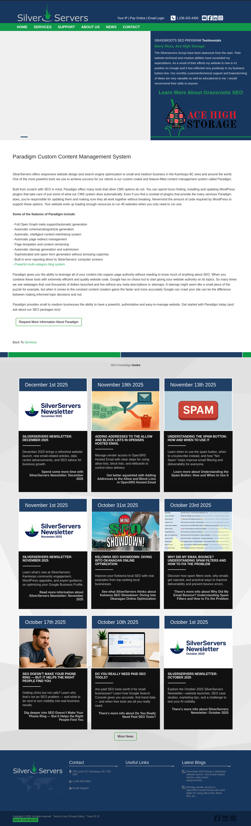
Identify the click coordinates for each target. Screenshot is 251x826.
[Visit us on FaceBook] (209, 18)
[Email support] (204, 18)
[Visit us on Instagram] (220, 18)
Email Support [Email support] (81, 788)
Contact (131, 27)
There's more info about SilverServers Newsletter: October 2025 (200, 710)
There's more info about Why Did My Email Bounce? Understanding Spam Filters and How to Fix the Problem (201, 595)
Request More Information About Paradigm (48, 322)
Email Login (156, 18)
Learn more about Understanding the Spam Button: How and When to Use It (200, 473)
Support (66, 27)
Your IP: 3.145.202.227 (25, 820)
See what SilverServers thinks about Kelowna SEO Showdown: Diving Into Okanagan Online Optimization (128, 595)
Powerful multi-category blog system (40, 264)
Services (43, 27)
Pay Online (137, 18)
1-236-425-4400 (81, 781)
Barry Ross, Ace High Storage (179, 46)
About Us (90, 27)
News (111, 27)
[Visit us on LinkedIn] (215, 18)
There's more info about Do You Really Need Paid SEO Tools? (127, 715)
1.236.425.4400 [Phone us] (184, 18)
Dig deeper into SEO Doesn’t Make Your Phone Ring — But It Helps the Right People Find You (53, 716)
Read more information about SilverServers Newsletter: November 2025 (56, 596)
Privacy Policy (76, 816)
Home (22, 27)
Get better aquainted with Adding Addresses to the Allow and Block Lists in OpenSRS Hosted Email (126, 479)
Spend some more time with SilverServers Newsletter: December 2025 (56, 475)
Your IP (122, 18)
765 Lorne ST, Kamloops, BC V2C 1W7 (91, 773)
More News (125, 736)
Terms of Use (60, 816)
